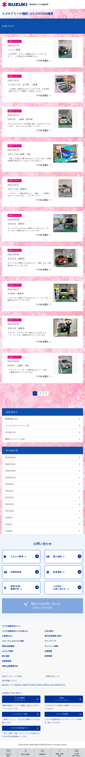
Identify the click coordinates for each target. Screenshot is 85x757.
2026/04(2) (10, 457)
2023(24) (9, 497)
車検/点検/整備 (8, 646)
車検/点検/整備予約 (10, 666)
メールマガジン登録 (19, 714)
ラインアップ (50, 641)
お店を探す (49, 631)
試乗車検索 (6, 661)
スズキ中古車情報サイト (19, 728)
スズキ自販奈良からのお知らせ (15, 631)
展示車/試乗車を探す (53, 636)
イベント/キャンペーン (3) (17, 425)
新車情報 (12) (11, 419)
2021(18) (9, 511)
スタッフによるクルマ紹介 (13, 641)
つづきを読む (42, 60)
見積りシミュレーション (62, 699)
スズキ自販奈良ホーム (11, 626)
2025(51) (9, 484)
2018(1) (9, 531)
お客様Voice (7, 636)
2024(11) (9, 491)
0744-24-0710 (42, 607)
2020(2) (9, 517)
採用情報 (48, 656)
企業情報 (48, 651)
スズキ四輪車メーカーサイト (20, 699)
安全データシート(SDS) (12, 676)
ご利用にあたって (52, 676)
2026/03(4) (10, 464)
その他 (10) (10, 432)
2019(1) (9, 524)
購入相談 (5, 656)
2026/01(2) (10, 477)
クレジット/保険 (51, 646)
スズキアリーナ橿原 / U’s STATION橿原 (27, 13)
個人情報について (9, 680)
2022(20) (9, 504)
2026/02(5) (10, 471)
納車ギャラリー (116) (15, 439)
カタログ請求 (7, 651)
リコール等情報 (62, 714)
